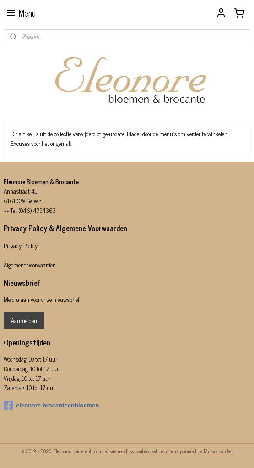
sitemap (117, 451)
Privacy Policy (21, 245)
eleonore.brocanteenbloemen (51, 405)
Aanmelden (24, 320)
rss (131, 451)
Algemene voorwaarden (30, 265)
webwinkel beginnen (156, 451)
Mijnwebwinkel (218, 451)
